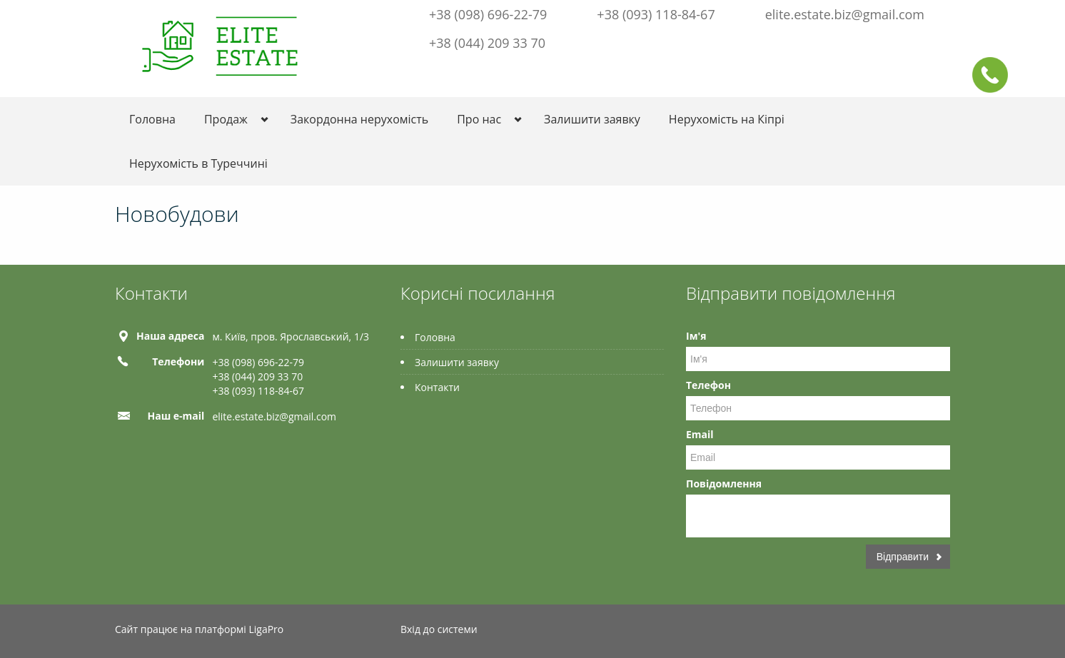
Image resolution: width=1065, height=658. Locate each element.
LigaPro (265, 629)
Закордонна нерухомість (359, 119)
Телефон (708, 385)
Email (700, 434)
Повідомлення (724, 483)
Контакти (437, 387)
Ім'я (696, 336)
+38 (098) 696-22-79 (488, 14)
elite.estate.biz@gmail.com (844, 14)
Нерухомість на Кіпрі (726, 119)
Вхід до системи (439, 629)
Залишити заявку (592, 119)
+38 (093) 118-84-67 (656, 14)
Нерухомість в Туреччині (198, 163)
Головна (152, 119)
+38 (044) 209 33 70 (487, 42)
